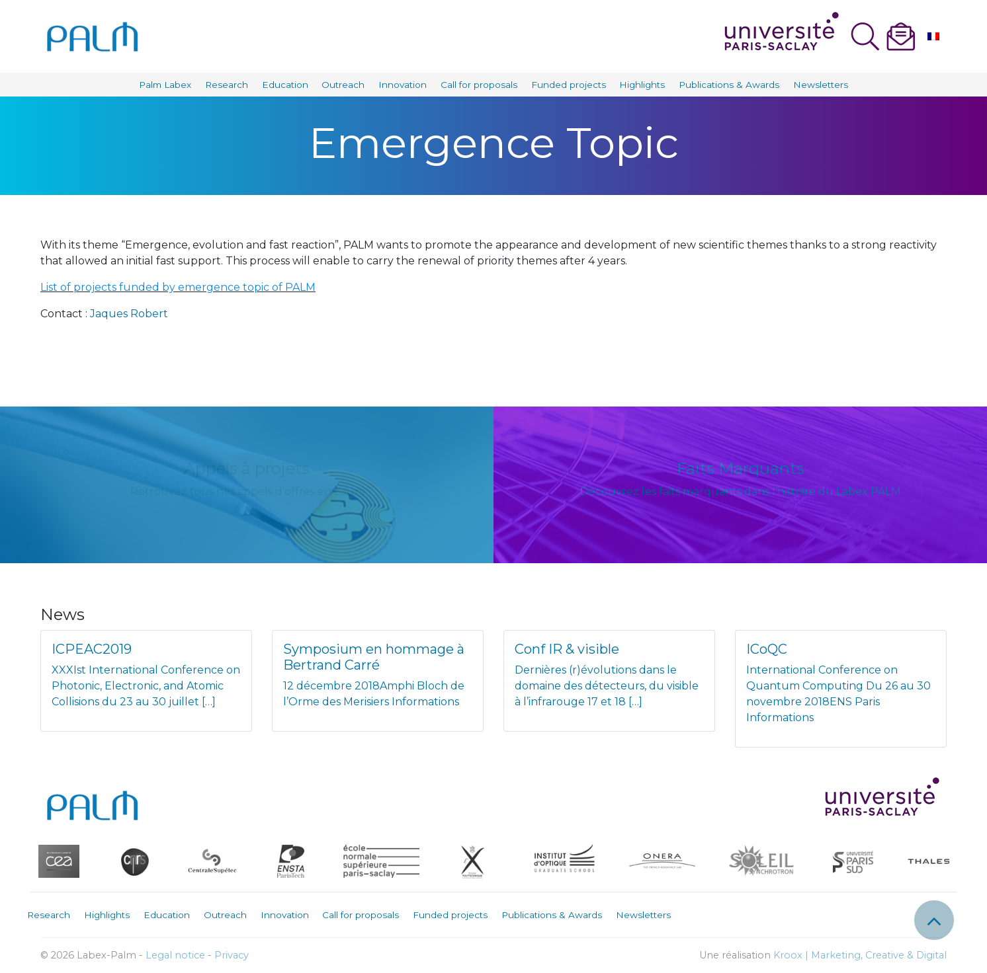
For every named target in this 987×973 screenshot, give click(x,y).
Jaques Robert (129, 313)
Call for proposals (479, 84)
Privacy (231, 955)
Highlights (642, 84)
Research (226, 84)
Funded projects (568, 84)
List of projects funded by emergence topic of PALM (178, 287)
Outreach (343, 84)
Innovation (402, 84)
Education (285, 84)
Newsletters (820, 84)
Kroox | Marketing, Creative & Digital (860, 955)
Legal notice (175, 955)
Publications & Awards (729, 84)
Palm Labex (165, 84)
